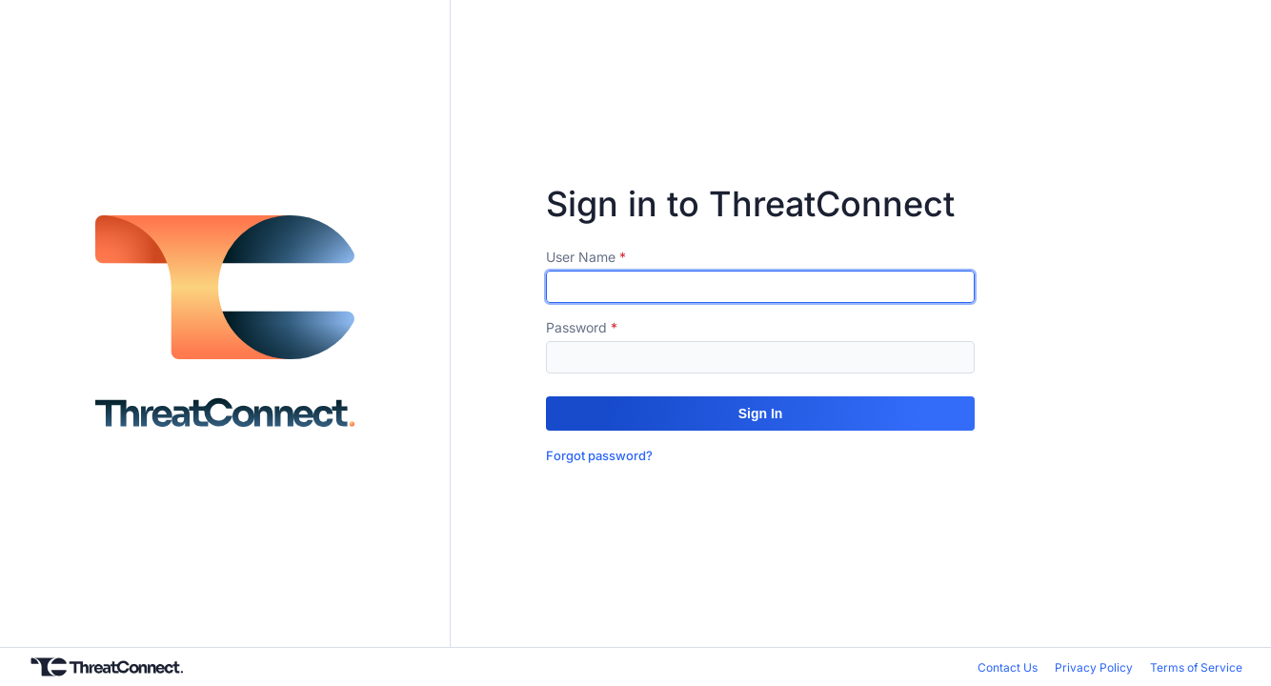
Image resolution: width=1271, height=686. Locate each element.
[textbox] (760, 287)
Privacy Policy (1094, 667)
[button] (760, 413)
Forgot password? (599, 455)
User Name (580, 257)
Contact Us (1008, 667)
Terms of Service (1196, 667)
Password (576, 327)
